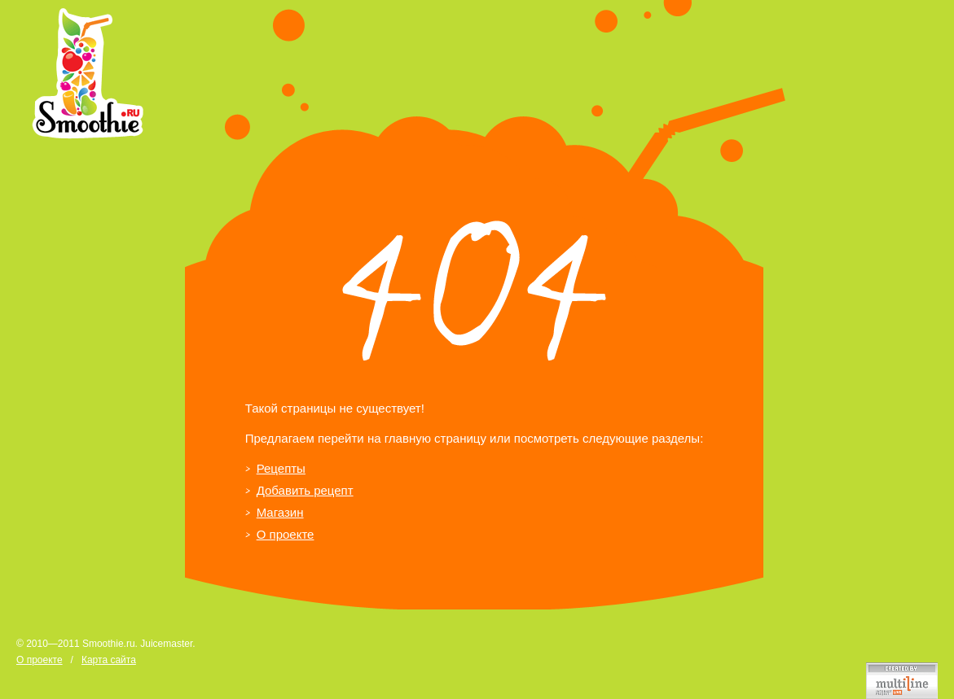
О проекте (285, 534)
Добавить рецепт (305, 490)
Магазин (280, 512)
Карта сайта (108, 660)
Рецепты (281, 468)
